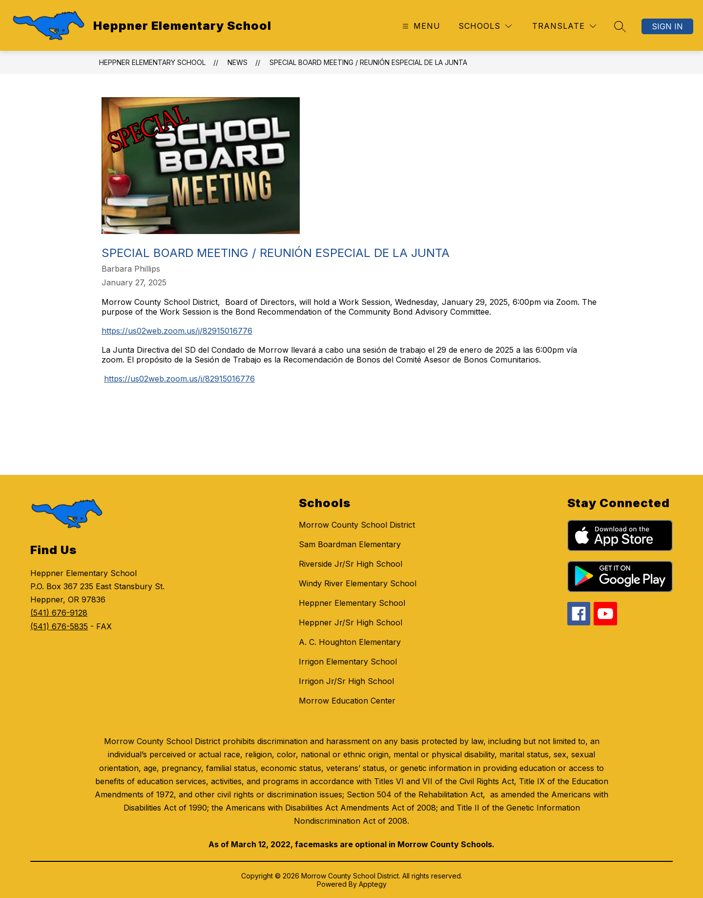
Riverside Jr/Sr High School (350, 564)
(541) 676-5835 (59, 626)
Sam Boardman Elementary (350, 544)
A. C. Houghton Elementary (350, 642)
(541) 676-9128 (58, 613)
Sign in (667, 26)
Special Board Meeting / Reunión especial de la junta (368, 62)
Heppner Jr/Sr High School (350, 622)
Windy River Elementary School (357, 583)
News (237, 62)
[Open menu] (420, 26)
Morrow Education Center (347, 701)
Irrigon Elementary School (348, 661)
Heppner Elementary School (152, 62)
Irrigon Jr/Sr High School (346, 681)
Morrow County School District (357, 525)
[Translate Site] (564, 26)
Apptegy (373, 884)
